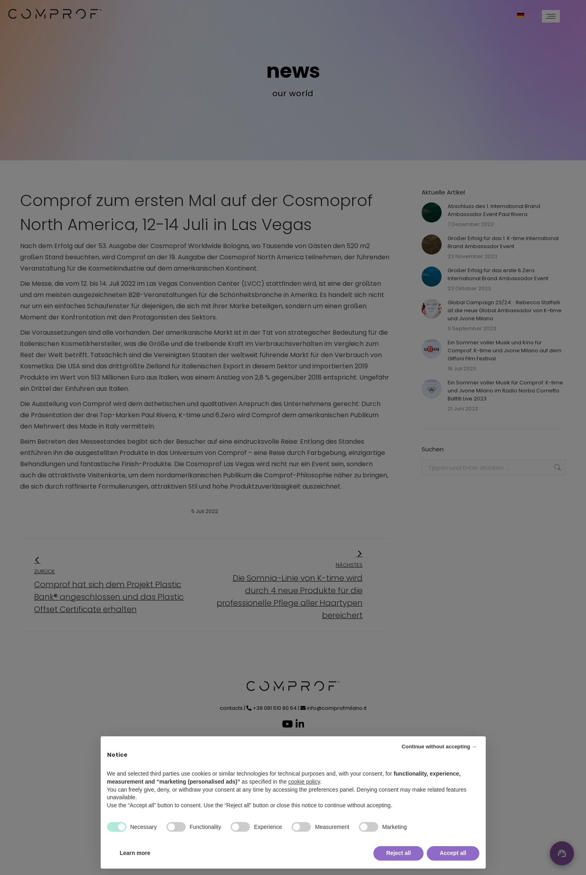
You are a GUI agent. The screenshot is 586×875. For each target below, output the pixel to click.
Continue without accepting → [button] (439, 747)
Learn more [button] (135, 853)
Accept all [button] (453, 853)
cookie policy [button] (304, 781)
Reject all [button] (398, 853)
